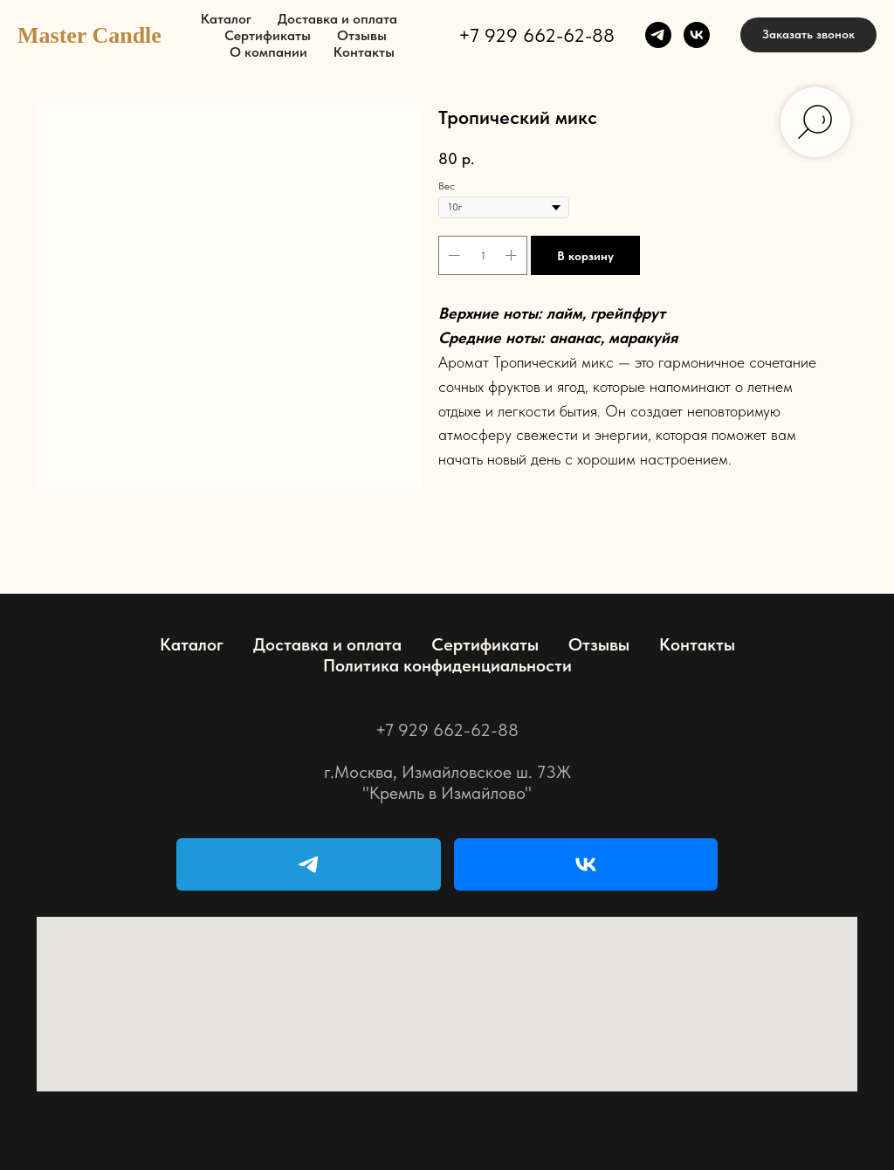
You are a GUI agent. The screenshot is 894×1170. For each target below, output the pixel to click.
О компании (268, 52)
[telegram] (658, 35)
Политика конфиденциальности (447, 665)
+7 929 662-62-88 (536, 35)
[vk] (697, 35)
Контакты (364, 52)
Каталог (226, 18)
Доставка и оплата (337, 18)
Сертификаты (267, 35)
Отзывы (362, 35)
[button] (808, 34)
